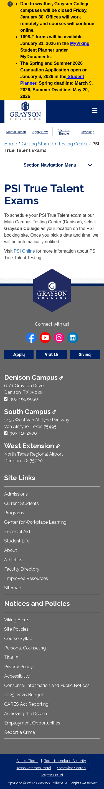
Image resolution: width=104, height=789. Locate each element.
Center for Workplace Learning (35, 522)
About (10, 550)
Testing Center (73, 143)
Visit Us (51, 355)
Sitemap (12, 587)
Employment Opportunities (32, 723)
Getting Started (37, 143)
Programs (14, 512)
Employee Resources (26, 578)
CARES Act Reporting (26, 704)
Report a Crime (19, 732)
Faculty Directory (21, 569)
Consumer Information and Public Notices (47, 685)
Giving (84, 355)
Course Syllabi (18, 638)
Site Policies (16, 629)
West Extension (32, 446)
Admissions (16, 494)
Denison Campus (33, 377)
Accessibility (17, 676)
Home (10, 143)
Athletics (13, 559)
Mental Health (16, 131)
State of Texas (27, 761)
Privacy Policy (18, 666)
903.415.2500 (23, 433)
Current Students (21, 503)
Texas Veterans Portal (34, 768)
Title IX (11, 657)
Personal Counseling (25, 648)
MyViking (80, 43)
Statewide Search (71, 768)
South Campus (30, 412)
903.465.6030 (23, 399)
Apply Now (40, 131)
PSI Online (24, 251)
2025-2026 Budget (23, 694)
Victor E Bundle (64, 132)
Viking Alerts (16, 619)
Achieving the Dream (25, 713)
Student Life (16, 541)
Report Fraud (52, 775)
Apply (19, 355)
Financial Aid (17, 531)
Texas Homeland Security (65, 761)
